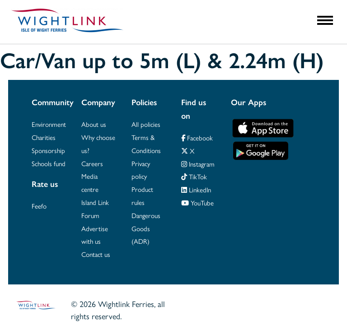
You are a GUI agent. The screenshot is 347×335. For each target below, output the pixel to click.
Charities (44, 137)
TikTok (194, 176)
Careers (92, 163)
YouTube (197, 202)
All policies (145, 124)
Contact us (95, 254)
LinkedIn (196, 189)
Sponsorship (48, 150)
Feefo (39, 205)
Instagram (198, 163)
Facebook (197, 137)
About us (93, 124)
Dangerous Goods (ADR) (145, 228)
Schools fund (49, 163)
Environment (49, 124)
